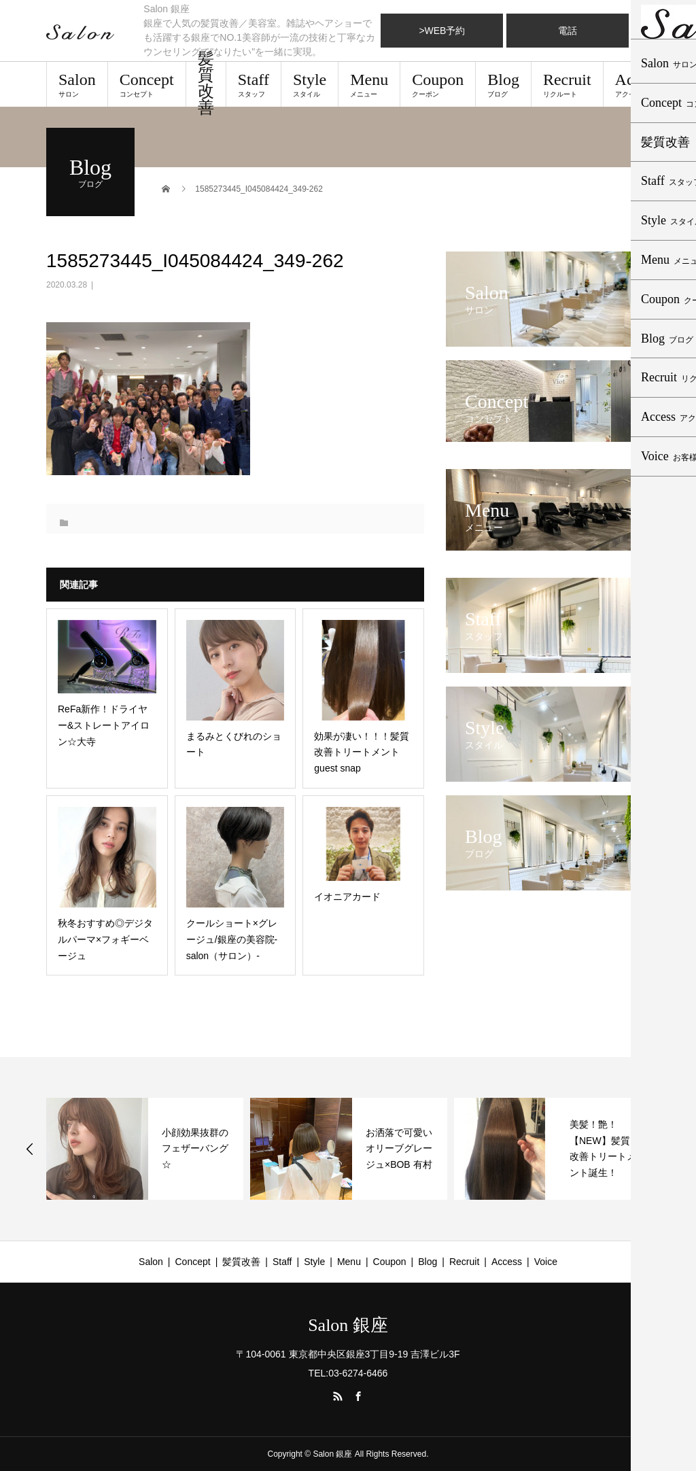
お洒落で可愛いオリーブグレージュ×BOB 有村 (399, 1149)
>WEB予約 (442, 30)
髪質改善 (206, 84)
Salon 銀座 (348, 1325)
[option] (144, 1149)
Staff (253, 84)
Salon (77, 84)
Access (638, 84)
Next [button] (667, 1149)
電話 (567, 30)
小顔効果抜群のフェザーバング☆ (195, 1149)
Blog (503, 84)
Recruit (567, 84)
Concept (147, 84)
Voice (545, 1261)
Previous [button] (30, 1149)
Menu (369, 84)
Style (309, 84)
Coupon (438, 84)
